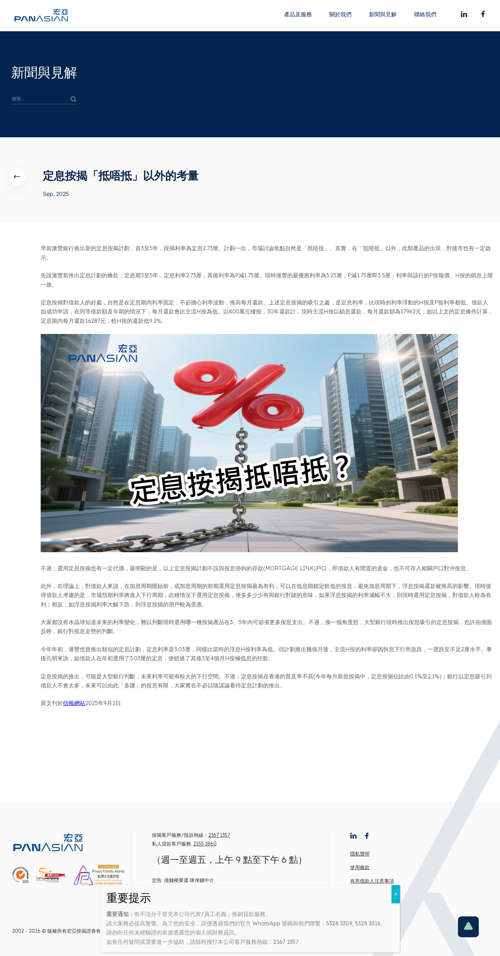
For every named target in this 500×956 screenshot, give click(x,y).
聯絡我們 (425, 14)
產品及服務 (298, 14)
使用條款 (360, 867)
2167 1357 (219, 835)
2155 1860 (205, 844)
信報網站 (74, 703)
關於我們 (340, 14)
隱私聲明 (360, 854)
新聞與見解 (383, 14)
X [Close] (395, 894)
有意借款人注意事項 (372, 881)
